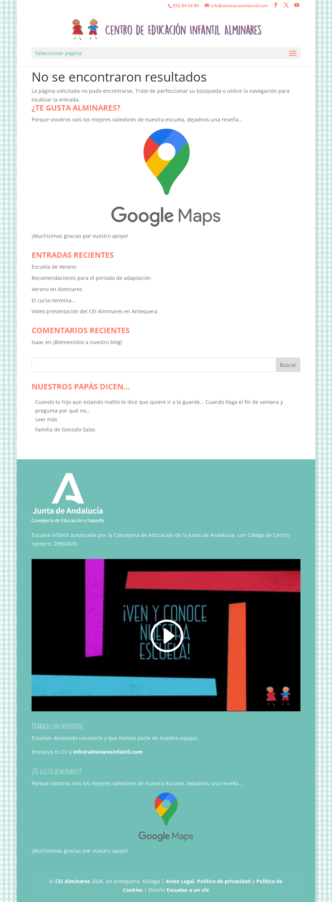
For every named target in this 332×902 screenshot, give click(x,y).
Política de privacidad (224, 881)
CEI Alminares (72, 881)
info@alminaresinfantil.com (108, 751)
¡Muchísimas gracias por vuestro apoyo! (80, 235)
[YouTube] (296, 5)
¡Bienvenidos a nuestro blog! (87, 342)
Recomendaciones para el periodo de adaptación (91, 277)
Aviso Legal (180, 881)
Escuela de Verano (54, 266)
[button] (46, 419)
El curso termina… (53, 300)
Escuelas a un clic (188, 889)
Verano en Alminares (57, 289)
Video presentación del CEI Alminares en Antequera (94, 311)
